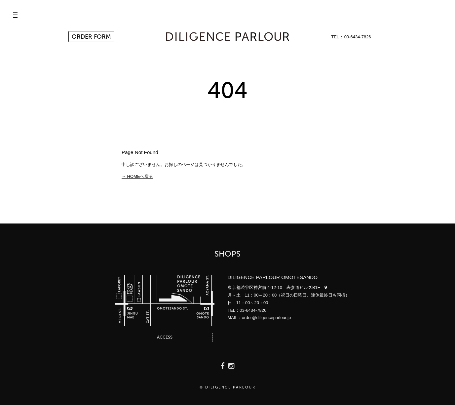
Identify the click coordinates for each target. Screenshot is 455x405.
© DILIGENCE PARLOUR (228, 387)
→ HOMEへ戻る (137, 176)
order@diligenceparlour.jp (266, 317)
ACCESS (164, 337)
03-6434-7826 (357, 36)
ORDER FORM (91, 37)
